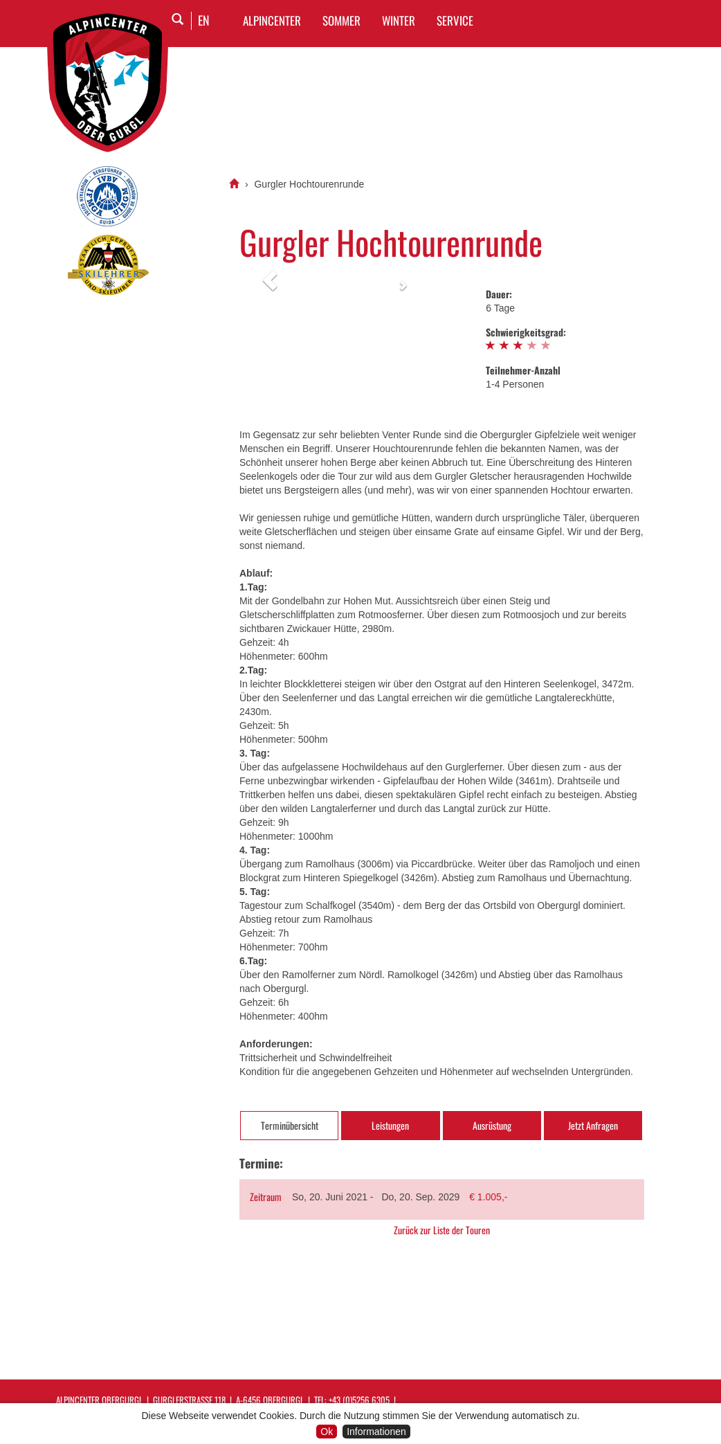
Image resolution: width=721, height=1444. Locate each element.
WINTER (398, 20)
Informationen (376, 1431)
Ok (326, 1431)
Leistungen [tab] (390, 1125)
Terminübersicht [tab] (289, 1125)
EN (204, 20)
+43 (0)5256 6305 (359, 1400)
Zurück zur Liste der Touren (442, 1230)
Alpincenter (272, 20)
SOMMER (341, 20)
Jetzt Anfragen (593, 1125)
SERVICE (455, 20)
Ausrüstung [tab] (492, 1125)
